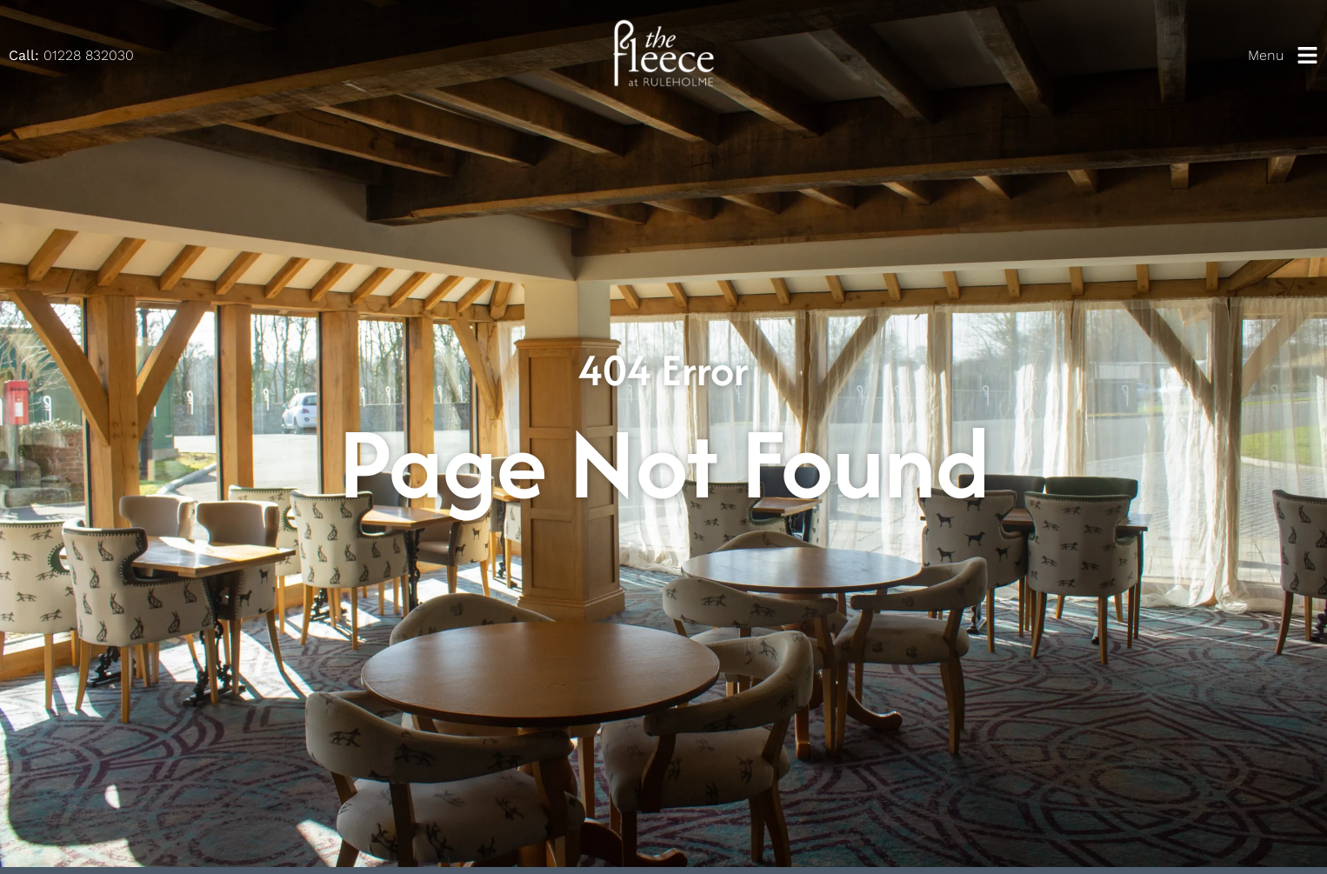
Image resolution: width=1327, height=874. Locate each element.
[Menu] (1307, 55)
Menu (1266, 55)
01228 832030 (71, 55)
